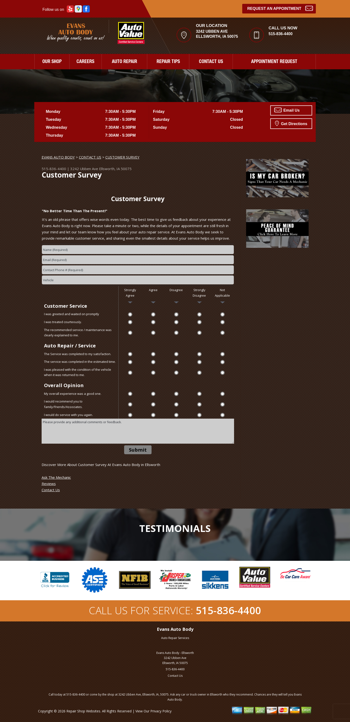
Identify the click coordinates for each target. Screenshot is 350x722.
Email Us (287, 110)
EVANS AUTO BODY (58, 157)
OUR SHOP (52, 62)
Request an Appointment (280, 8)
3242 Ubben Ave (84, 168)
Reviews (49, 483)
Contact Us (51, 489)
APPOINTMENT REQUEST (274, 62)
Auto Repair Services (175, 638)
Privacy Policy (161, 711)
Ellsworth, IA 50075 (115, 168)
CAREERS (85, 62)
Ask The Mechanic (56, 477)
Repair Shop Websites (83, 711)
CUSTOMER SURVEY (122, 157)
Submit (138, 450)
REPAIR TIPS (168, 62)
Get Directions (291, 123)
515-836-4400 (281, 34)
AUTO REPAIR (124, 62)
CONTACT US (211, 62)
